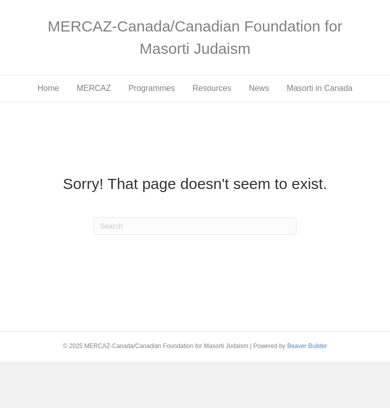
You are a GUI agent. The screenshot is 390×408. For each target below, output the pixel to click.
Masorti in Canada (319, 88)
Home (48, 88)
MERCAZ (94, 88)
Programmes (151, 88)
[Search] (195, 226)
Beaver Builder (307, 346)
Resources (211, 88)
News (259, 88)
